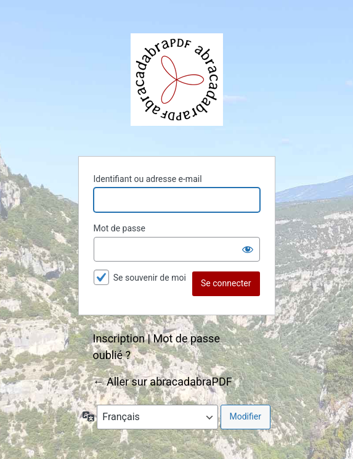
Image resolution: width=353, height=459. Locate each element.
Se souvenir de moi (149, 278)
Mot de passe (119, 228)
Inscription (119, 338)
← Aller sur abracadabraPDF (162, 381)
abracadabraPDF (177, 79)
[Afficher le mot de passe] (247, 249)
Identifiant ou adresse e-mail (148, 179)
